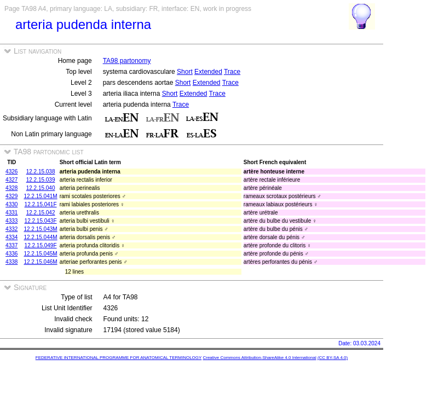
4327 (11, 180)
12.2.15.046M (40, 262)
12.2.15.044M (40, 237)
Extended (208, 72)
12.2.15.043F (41, 221)
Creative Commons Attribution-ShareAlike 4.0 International (259, 357)
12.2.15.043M (40, 229)
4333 (11, 221)
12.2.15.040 (40, 188)
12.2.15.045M (40, 254)
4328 (11, 188)
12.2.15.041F (41, 204)
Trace (232, 72)
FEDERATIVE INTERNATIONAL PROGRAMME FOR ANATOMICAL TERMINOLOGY (118, 357)
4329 (11, 196)
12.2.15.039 (40, 180)
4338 (11, 262)
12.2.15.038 (40, 172)
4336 (11, 254)
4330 (11, 204)
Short (185, 72)
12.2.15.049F (41, 245)
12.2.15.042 (40, 213)
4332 (11, 229)
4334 (11, 237)
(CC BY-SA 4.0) (333, 357)
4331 (11, 213)
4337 (11, 245)
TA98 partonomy (127, 61)
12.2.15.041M (40, 196)
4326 (11, 172)
